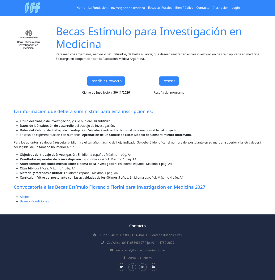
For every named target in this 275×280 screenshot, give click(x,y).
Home (80, 8)
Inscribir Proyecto (106, 80)
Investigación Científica (128, 8)
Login (236, 8)
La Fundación (98, 8)
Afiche (24, 197)
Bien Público (184, 8)
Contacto (202, 8)
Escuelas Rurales (160, 8)
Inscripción (221, 8)
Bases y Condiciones (34, 201)
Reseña (169, 80)
